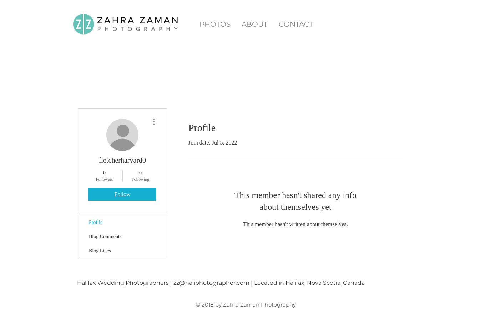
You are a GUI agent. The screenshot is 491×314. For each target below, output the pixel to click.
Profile (95, 222)
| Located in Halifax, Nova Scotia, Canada (308, 282)
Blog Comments (105, 236)
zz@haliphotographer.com (211, 282)
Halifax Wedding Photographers (123, 282)
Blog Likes (100, 250)
